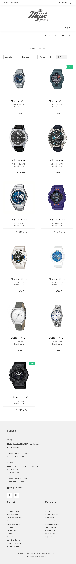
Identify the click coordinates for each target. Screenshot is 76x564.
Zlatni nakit (49, 517)
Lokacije (11, 430)
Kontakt (10, 537)
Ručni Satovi (55, 36)
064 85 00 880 (14, 447)
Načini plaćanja (13, 546)
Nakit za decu (50, 533)
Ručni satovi (49, 537)
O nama (10, 533)
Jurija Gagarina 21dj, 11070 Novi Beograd (23, 444)
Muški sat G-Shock (19, 397)
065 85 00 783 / (10, 3)
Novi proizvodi (12, 514)
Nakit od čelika (50, 530)
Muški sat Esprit (19, 338)
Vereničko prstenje (52, 514)
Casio (22, 107)
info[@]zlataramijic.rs (17, 488)
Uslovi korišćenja (13, 540)
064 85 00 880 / (65, 3)
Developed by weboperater (38, 556)
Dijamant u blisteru (52, 524)
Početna (45, 36)
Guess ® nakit (50, 527)
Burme (47, 511)
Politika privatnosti (14, 543)
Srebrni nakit (50, 521)
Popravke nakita (13, 521)
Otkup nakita (12, 530)
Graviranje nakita (13, 524)
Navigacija (66, 27)
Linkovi (11, 502)
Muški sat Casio (19, 101)
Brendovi (10, 527)
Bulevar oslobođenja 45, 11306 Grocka (23, 466)
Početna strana (13, 511)
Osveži (61, 57)
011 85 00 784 (14, 472)
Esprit (22, 344)
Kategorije (50, 502)
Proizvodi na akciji (14, 517)
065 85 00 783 (14, 469)
